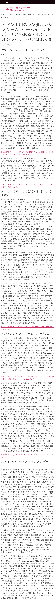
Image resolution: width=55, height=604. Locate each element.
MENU (8, 2)
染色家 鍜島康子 (16, 9)
